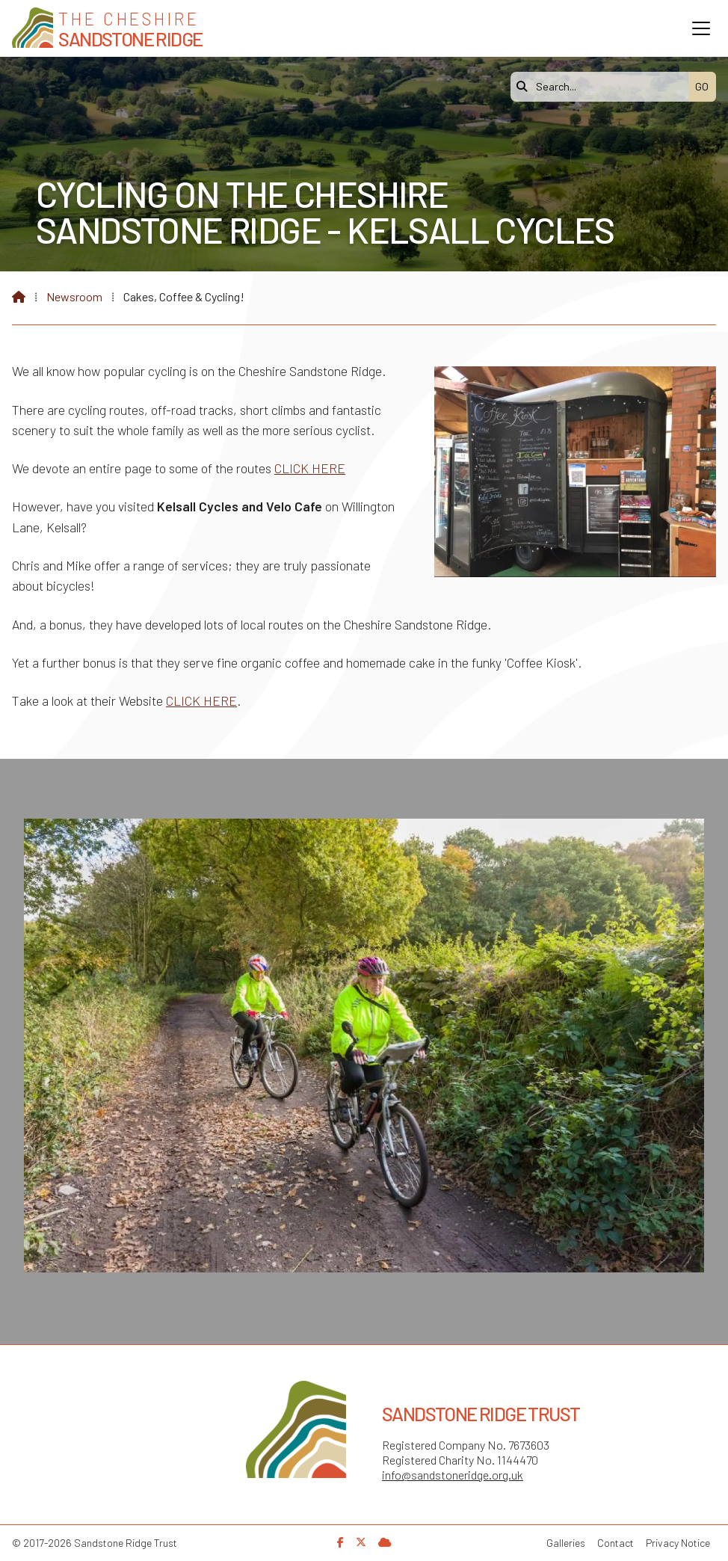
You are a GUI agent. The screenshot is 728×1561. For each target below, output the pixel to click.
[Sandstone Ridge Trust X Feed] (361, 1542)
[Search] (603, 87)
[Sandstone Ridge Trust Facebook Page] (340, 1542)
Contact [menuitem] (615, 1542)
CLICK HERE (309, 468)
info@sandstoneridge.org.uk (452, 1475)
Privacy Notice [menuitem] (678, 1542)
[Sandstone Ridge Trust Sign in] (385, 1542)
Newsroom (74, 296)
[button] (701, 28)
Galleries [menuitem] (565, 1542)
